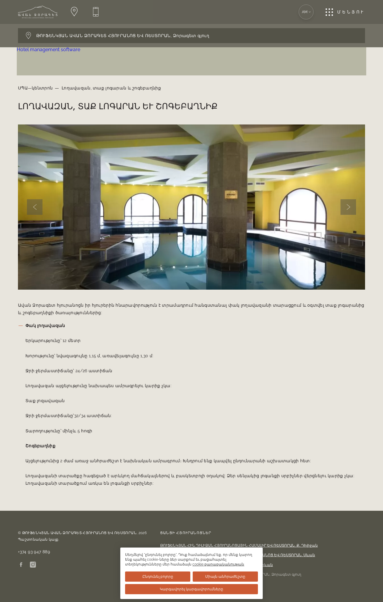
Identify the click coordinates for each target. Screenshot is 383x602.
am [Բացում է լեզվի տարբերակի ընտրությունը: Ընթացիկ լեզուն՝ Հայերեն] (306, 12)
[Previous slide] (34, 207)
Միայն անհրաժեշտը (229, 576)
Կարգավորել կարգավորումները (191, 589)
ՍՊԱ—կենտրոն (35, 88)
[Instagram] (33, 565)
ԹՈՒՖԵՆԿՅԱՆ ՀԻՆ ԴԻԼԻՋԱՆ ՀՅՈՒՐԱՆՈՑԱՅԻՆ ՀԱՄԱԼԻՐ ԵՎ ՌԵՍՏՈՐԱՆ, (239, 545)
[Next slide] (348, 207)
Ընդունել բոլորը (154, 576)
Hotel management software (49, 49)
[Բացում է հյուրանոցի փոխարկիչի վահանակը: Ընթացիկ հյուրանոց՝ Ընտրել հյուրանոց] (191, 35)
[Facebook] (21, 565)
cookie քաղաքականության (166, 564)
